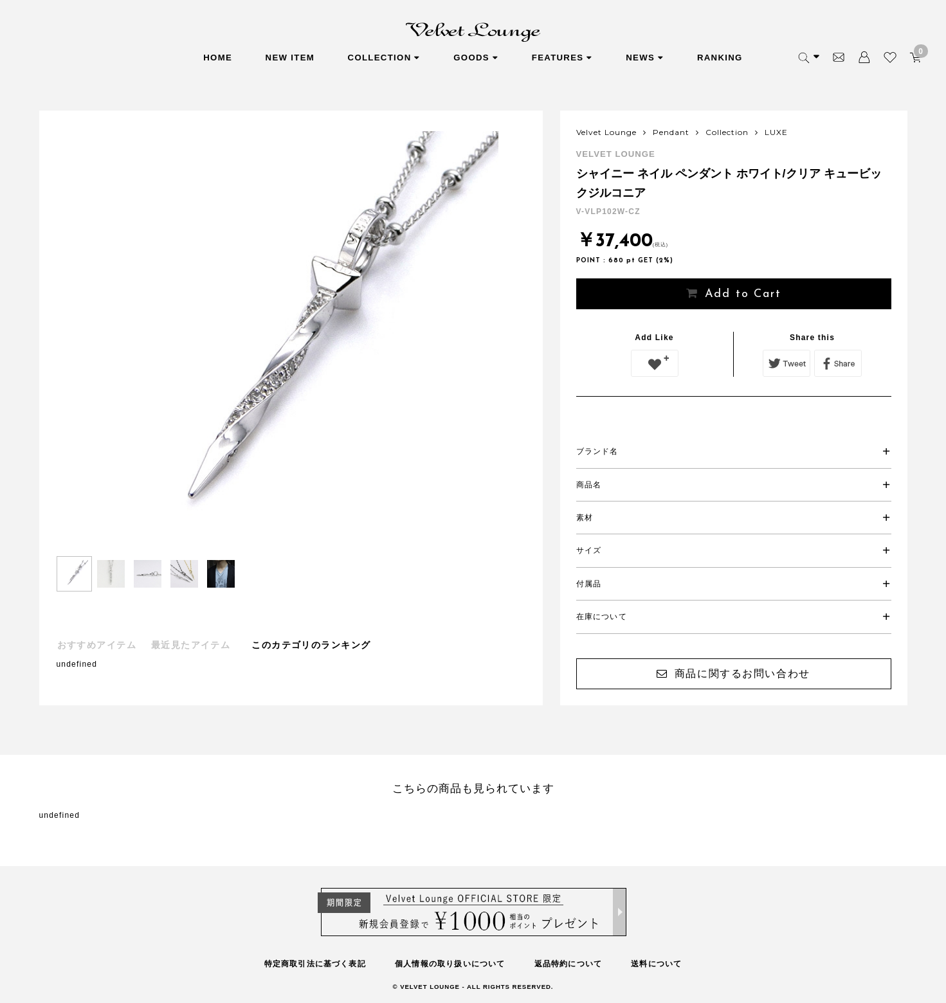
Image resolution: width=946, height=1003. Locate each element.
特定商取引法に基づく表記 (315, 963)
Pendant (671, 132)
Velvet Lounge (606, 132)
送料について (656, 963)
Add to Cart (743, 294)
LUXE (776, 132)
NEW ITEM (290, 57)
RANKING (720, 57)
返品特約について (568, 963)
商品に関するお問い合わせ (742, 673)
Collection (727, 132)
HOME (217, 57)
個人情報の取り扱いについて (450, 963)
